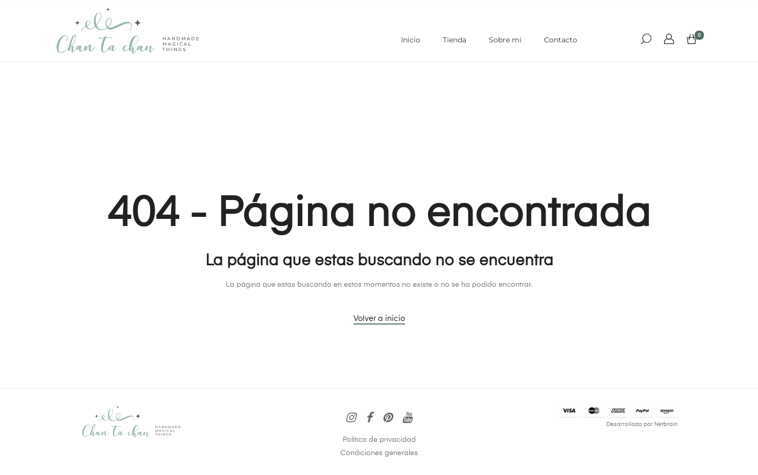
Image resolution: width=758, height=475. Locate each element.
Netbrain (666, 424)
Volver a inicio (379, 318)
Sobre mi (505, 39)
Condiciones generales (379, 453)
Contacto (560, 39)
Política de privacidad (379, 439)
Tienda (454, 39)
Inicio (410, 39)
